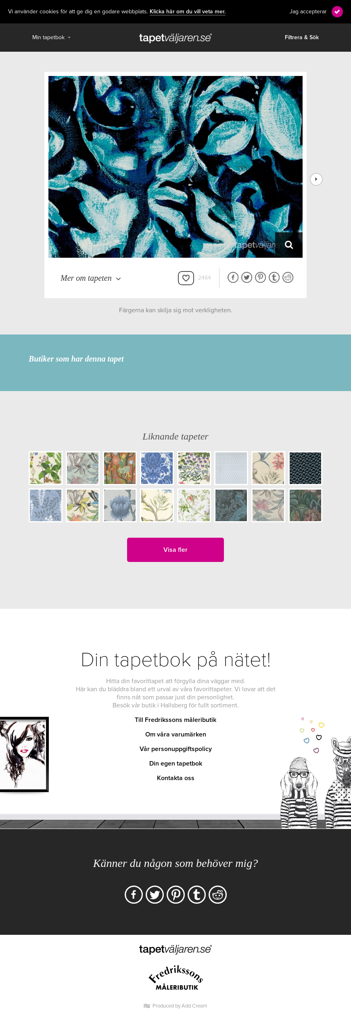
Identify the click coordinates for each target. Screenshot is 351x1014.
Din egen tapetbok (175, 763)
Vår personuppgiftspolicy (176, 749)
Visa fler (175, 550)
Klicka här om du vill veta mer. (188, 11)
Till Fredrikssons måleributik (175, 720)
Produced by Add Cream (180, 1006)
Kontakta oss (175, 778)
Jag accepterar (308, 11)
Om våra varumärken (175, 734)
